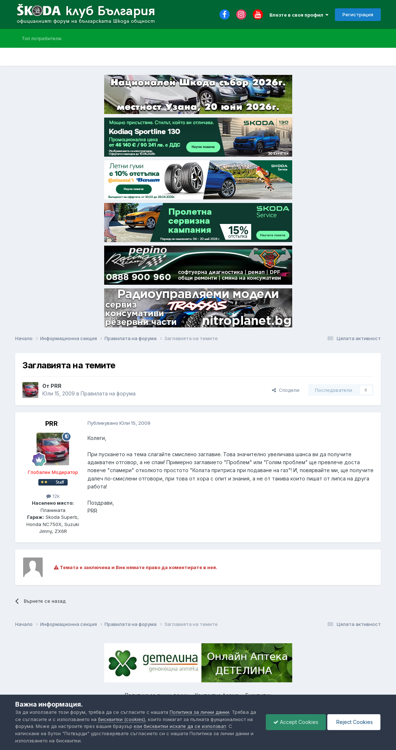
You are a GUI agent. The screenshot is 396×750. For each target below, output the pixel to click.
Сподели (285, 390)
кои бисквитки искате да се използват (180, 726)
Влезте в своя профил (298, 15)
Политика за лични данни (199, 712)
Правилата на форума (108, 393)
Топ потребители (41, 38)
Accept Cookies (295, 722)
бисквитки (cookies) (121, 719)
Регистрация (357, 14)
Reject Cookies (354, 722)
